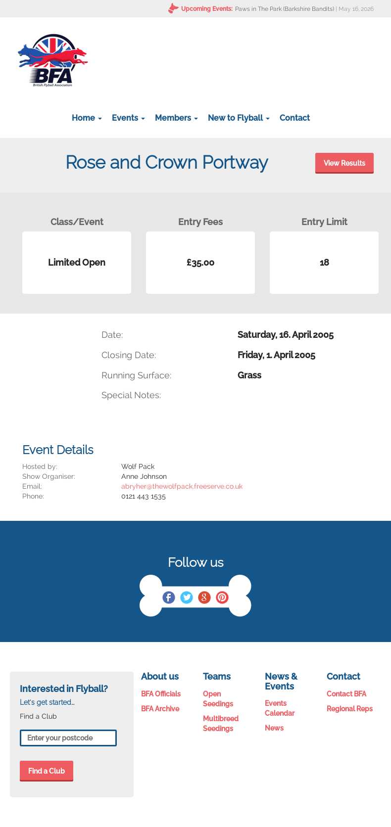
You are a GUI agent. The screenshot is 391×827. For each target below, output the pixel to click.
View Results (344, 163)
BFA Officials (161, 694)
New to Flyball (239, 118)
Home (87, 118)
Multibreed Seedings (221, 724)
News (274, 728)
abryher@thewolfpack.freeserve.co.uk (182, 486)
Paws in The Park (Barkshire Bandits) (284, 8)
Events (128, 118)
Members (176, 118)
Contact (295, 118)
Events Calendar (279, 708)
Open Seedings (218, 699)
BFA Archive (160, 709)
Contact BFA (346, 694)
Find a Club (46, 771)
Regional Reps (350, 709)
